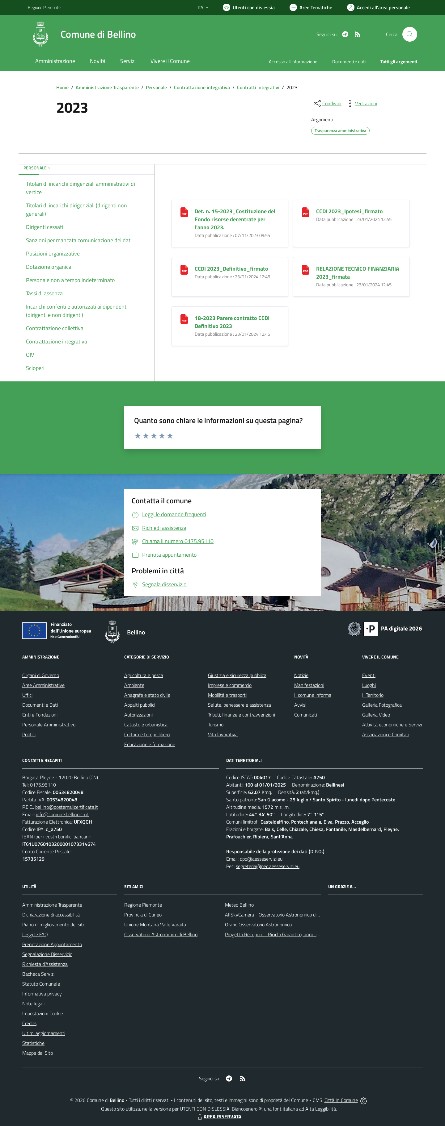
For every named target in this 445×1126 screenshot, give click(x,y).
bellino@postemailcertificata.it (66, 807)
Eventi (368, 675)
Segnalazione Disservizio (47, 954)
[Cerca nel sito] (409, 34)
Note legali (33, 1003)
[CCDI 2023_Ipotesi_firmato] (306, 211)
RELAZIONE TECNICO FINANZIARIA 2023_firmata (357, 272)
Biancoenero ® (247, 1108)
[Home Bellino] (82, 34)
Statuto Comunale (41, 983)
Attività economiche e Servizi (392, 724)
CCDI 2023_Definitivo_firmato (231, 268)
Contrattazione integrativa (202, 87)
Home (62, 87)
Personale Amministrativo (48, 724)
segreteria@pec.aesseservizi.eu (267, 866)
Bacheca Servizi (38, 974)
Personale (156, 87)
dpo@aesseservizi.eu (261, 858)
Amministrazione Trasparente (107, 87)
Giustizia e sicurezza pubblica (237, 675)
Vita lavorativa (223, 734)
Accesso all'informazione (293, 61)
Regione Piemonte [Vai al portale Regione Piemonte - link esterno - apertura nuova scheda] (44, 7)
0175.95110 (43, 784)
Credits (29, 1023)
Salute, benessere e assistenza (239, 704)
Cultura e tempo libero (147, 734)
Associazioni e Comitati (385, 734)
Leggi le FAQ (35, 934)
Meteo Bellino (239, 904)
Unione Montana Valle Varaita (155, 924)
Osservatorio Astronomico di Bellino (160, 934)
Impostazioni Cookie (42, 1013)
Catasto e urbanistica (145, 724)
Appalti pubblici (139, 704)
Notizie (301, 675)
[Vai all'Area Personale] (378, 7)
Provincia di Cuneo (143, 914)
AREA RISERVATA (218, 1116)
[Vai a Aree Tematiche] (311, 7)
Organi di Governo (40, 675)
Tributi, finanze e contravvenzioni (241, 714)
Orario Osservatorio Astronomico (258, 924)
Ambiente (134, 685)
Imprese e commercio (230, 685)
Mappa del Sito (37, 1053)
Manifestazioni (309, 685)
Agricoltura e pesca (143, 675)
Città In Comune (341, 1100)
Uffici (27, 695)
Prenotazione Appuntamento (52, 944)
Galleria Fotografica (382, 704)
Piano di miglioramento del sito (53, 924)
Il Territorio (373, 695)
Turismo (215, 724)
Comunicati (305, 714)
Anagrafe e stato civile (147, 695)
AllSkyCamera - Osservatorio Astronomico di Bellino (278, 914)
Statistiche (33, 1043)
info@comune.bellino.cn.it (62, 814)
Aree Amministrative (43, 685)
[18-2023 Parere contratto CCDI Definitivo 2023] (184, 318)
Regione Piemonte (143, 904)
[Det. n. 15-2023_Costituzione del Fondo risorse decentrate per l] (184, 211)
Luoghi (369, 685)
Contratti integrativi (258, 87)
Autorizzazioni (138, 714)
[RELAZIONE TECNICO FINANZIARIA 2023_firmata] (306, 269)
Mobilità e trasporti (227, 695)
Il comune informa (312, 695)
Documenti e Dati (40, 704)
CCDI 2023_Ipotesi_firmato (349, 211)
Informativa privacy (42, 993)
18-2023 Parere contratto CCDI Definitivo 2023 (232, 322)
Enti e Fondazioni (39, 714)
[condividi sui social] (327, 103)
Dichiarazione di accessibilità (51, 914)
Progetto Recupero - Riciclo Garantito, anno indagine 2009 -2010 (292, 934)
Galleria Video (376, 714)
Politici (29, 734)
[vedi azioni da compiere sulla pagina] (361, 103)
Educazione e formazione (149, 744)
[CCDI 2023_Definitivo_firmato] (184, 269)
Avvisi (300, 704)
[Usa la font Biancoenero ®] (248, 7)
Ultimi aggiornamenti (43, 1033)
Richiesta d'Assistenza (45, 964)
